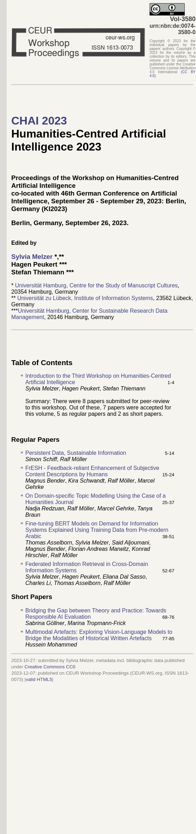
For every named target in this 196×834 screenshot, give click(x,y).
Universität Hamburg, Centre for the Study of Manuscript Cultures (96, 285)
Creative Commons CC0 (50, 666)
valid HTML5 (39, 679)
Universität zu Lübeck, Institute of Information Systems (85, 298)
